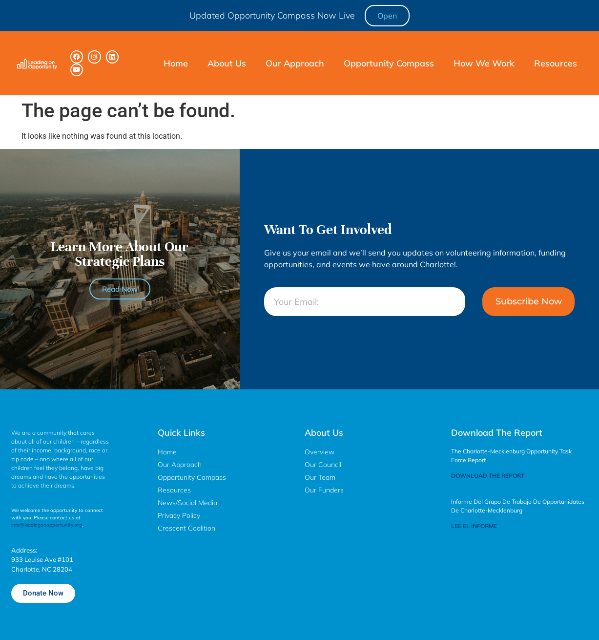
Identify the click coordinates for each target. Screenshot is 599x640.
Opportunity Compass (389, 63)
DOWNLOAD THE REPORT (487, 475)
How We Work (484, 63)
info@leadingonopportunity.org (46, 525)
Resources (555, 63)
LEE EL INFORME (474, 526)
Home (176, 63)
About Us (226, 63)
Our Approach (295, 63)
